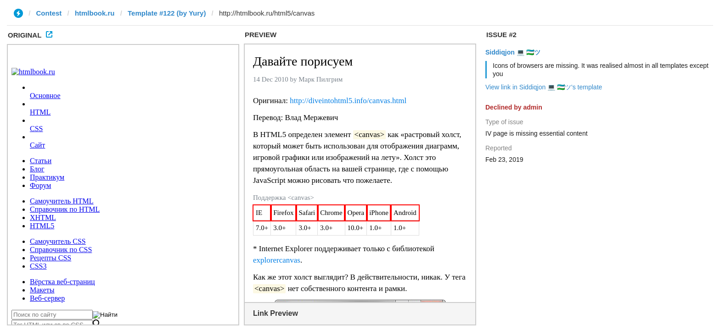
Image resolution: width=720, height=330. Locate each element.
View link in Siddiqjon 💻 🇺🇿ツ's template (543, 87)
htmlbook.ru (95, 13)
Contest (49, 13)
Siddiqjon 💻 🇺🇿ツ (512, 52)
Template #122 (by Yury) (167, 13)
